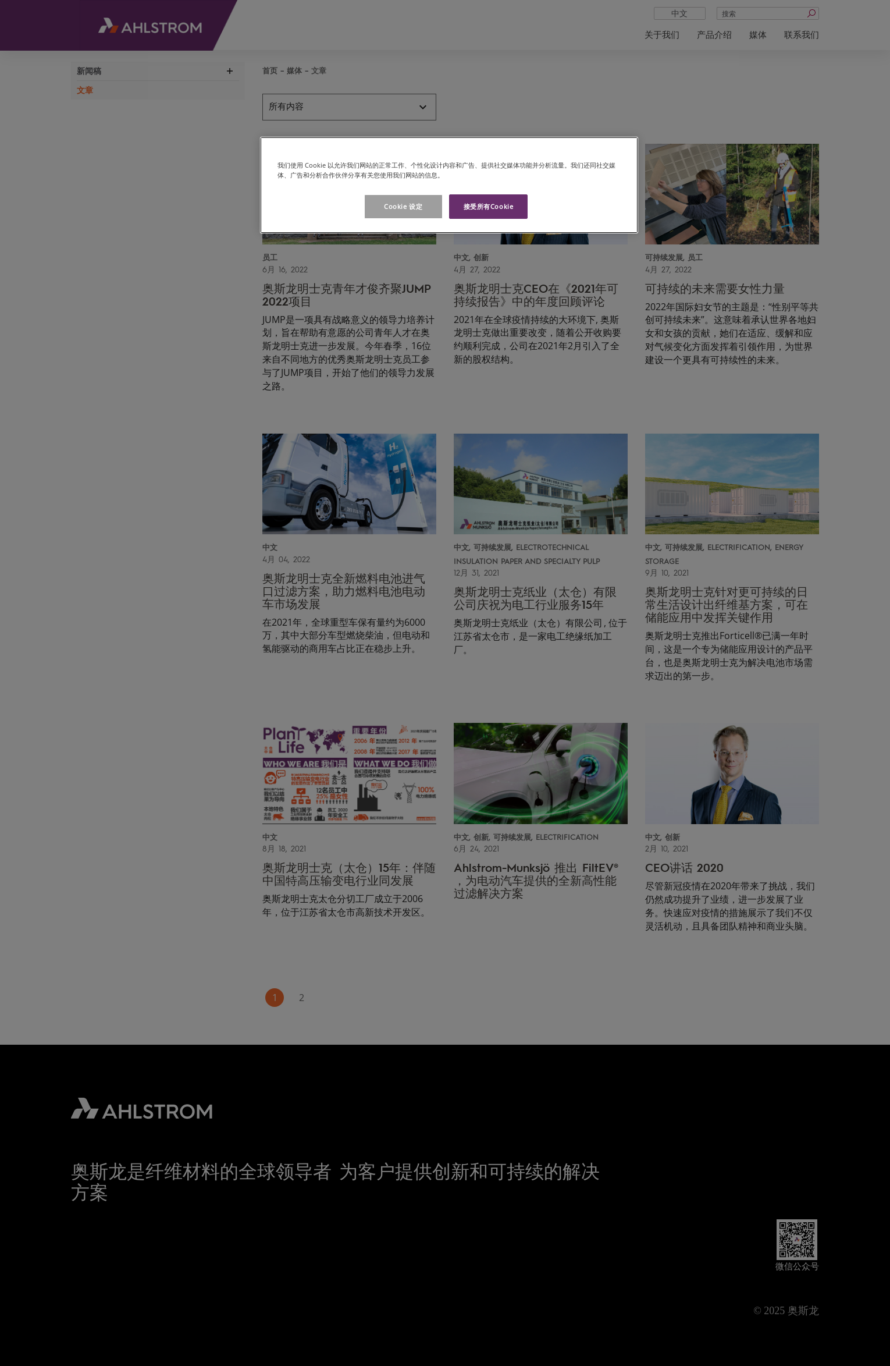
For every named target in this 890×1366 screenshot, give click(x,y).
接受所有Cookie (489, 206)
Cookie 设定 (403, 206)
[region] (449, 185)
